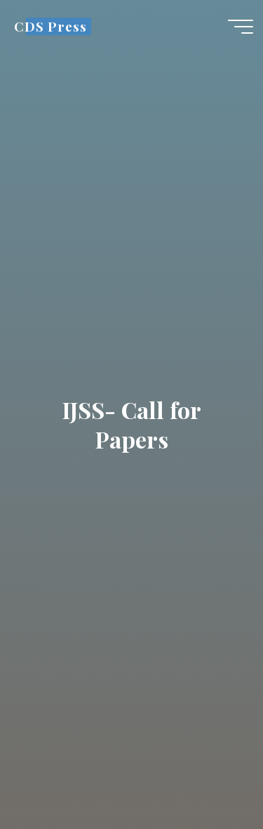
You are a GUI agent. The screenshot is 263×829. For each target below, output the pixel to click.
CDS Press (50, 26)
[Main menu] (240, 27)
